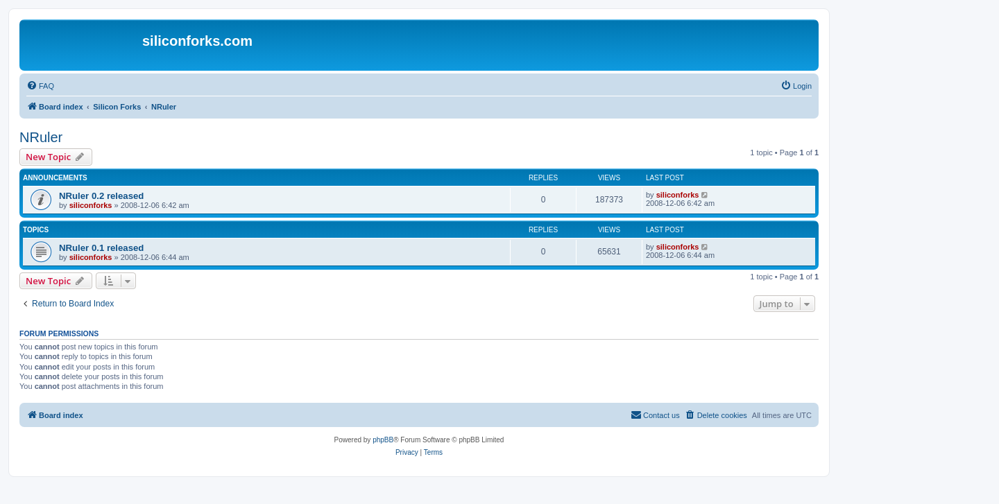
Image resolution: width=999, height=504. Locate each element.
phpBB (383, 440)
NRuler (40, 137)
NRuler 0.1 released (101, 248)
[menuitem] (40, 86)
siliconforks (90, 205)
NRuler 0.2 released (101, 196)
